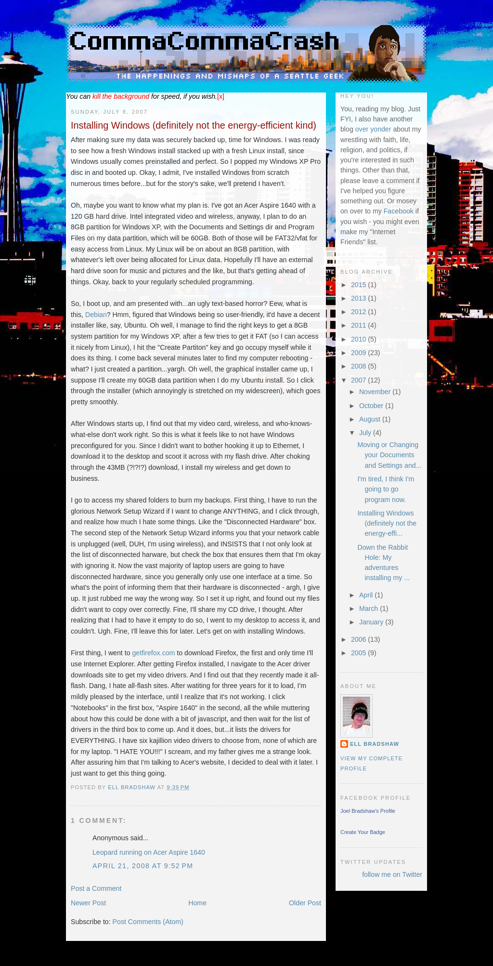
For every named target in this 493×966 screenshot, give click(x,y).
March (369, 608)
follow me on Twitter (392, 874)
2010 (359, 339)
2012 (359, 312)
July (366, 433)
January (372, 622)
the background (120, 96)
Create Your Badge (362, 832)
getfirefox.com (153, 653)
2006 (359, 639)
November (375, 392)
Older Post (305, 903)
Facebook (399, 211)
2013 (359, 298)
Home (197, 903)
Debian (96, 314)
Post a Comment (96, 888)
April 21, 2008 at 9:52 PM (142, 866)
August (370, 419)
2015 (359, 285)
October (372, 406)
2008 (359, 366)
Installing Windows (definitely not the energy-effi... (386, 523)
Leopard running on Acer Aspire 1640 (148, 852)
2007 (359, 380)
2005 (359, 653)
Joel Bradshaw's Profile (367, 811)
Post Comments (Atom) (148, 922)
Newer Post (88, 903)
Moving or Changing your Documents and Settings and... (389, 455)
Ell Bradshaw (374, 744)
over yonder (373, 129)
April (367, 595)
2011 (359, 325)
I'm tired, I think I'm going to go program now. (385, 489)
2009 (359, 353)
